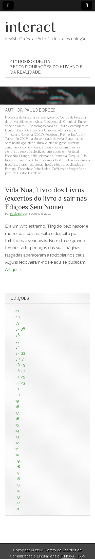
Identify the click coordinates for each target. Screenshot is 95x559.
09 (17, 461)
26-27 (20, 371)
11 (16, 449)
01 (17, 509)
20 (17, 395)
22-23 (20, 383)
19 (17, 401)
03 (17, 497)
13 (17, 437)
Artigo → (13, 269)
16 (17, 419)
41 (17, 311)
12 (17, 443)
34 (17, 347)
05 (17, 485)
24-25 (20, 377)
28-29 (20, 365)
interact (30, 26)
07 (17, 473)
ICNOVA (68, 556)
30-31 (20, 359)
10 (17, 455)
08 (17, 467)
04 (17, 491)
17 (17, 413)
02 (17, 503)
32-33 (20, 353)
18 (17, 407)
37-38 (20, 329)
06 (17, 479)
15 (17, 425)
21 (17, 389)
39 (17, 323)
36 (17, 335)
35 (17, 341)
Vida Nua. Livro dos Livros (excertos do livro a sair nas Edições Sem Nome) (46, 198)
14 (17, 431)
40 (17, 317)
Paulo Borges (18, 213)
